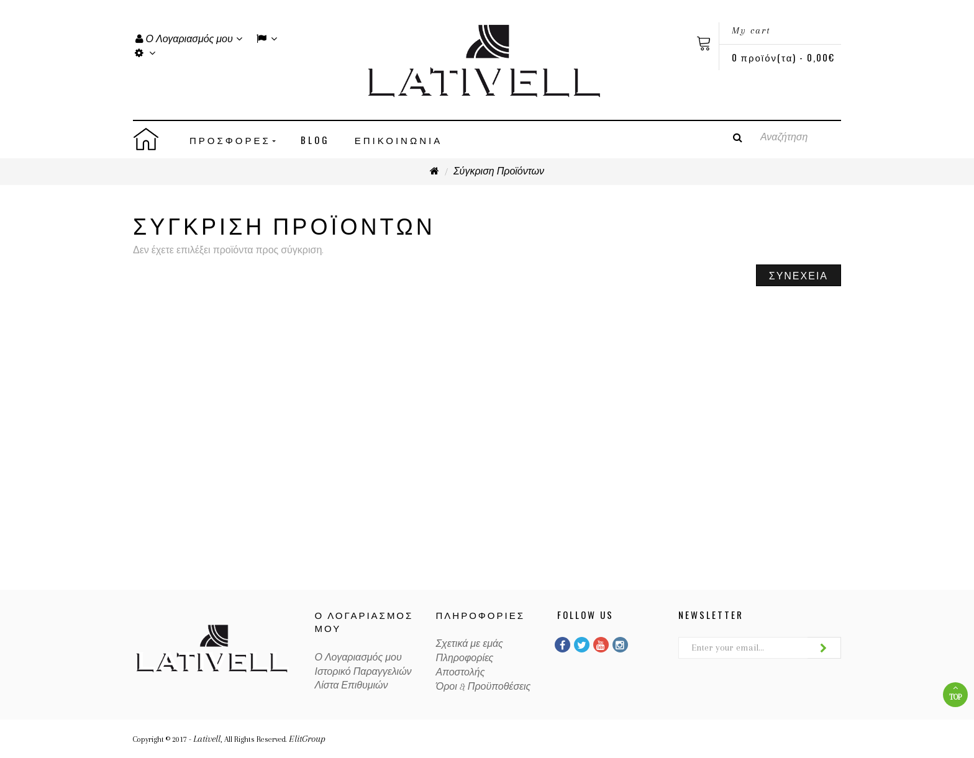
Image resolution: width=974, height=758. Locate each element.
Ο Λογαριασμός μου (358, 657)
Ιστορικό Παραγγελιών (363, 671)
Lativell (207, 738)
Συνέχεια (798, 275)
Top (955, 693)
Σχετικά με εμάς (469, 643)
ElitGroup (307, 738)
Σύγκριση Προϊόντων (498, 171)
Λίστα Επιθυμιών (351, 685)
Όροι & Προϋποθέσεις (483, 686)
